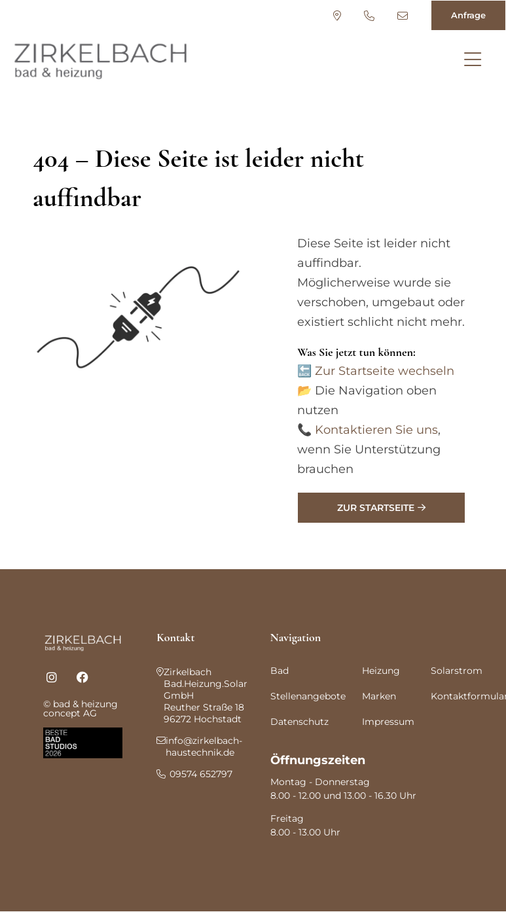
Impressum (388, 722)
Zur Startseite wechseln (384, 371)
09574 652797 (369, 15)
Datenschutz (299, 722)
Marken (379, 696)
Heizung (381, 670)
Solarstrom (456, 670)
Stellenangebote (308, 696)
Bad (279, 670)
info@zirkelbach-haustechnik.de (402, 15)
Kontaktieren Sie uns (376, 430)
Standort (337, 15)
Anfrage (468, 15)
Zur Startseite (375, 508)
